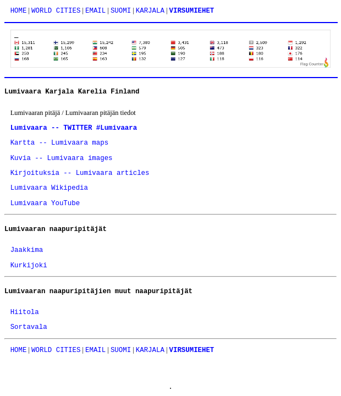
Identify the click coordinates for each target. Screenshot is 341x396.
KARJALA (150, 11)
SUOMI (121, 11)
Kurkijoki (28, 266)
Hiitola (24, 312)
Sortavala (28, 327)
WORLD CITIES (55, 11)
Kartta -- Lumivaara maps (59, 143)
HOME (18, 11)
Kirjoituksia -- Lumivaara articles (80, 173)
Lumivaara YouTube (45, 203)
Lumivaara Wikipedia (49, 188)
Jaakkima (26, 250)
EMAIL (95, 11)
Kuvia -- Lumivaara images (61, 158)
